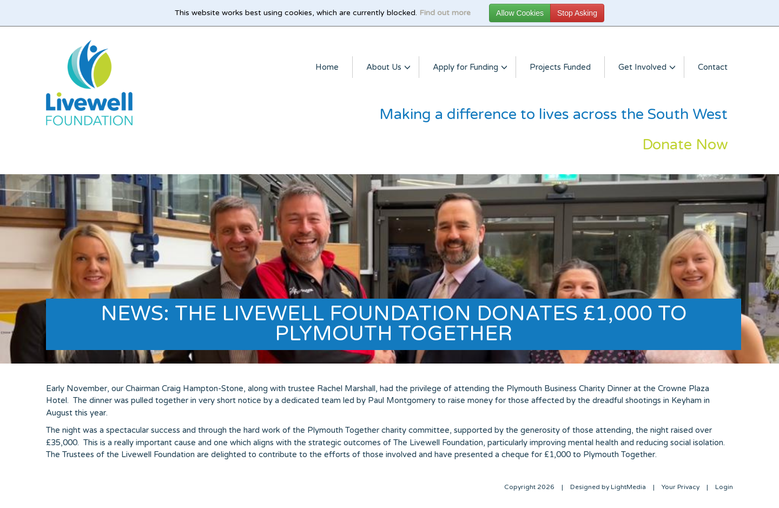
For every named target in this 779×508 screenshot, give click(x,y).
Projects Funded (560, 67)
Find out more (445, 12)
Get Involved (644, 67)
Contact (713, 67)
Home (327, 67)
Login (724, 487)
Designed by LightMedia (608, 487)
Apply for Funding (467, 67)
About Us (385, 67)
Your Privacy (680, 487)
